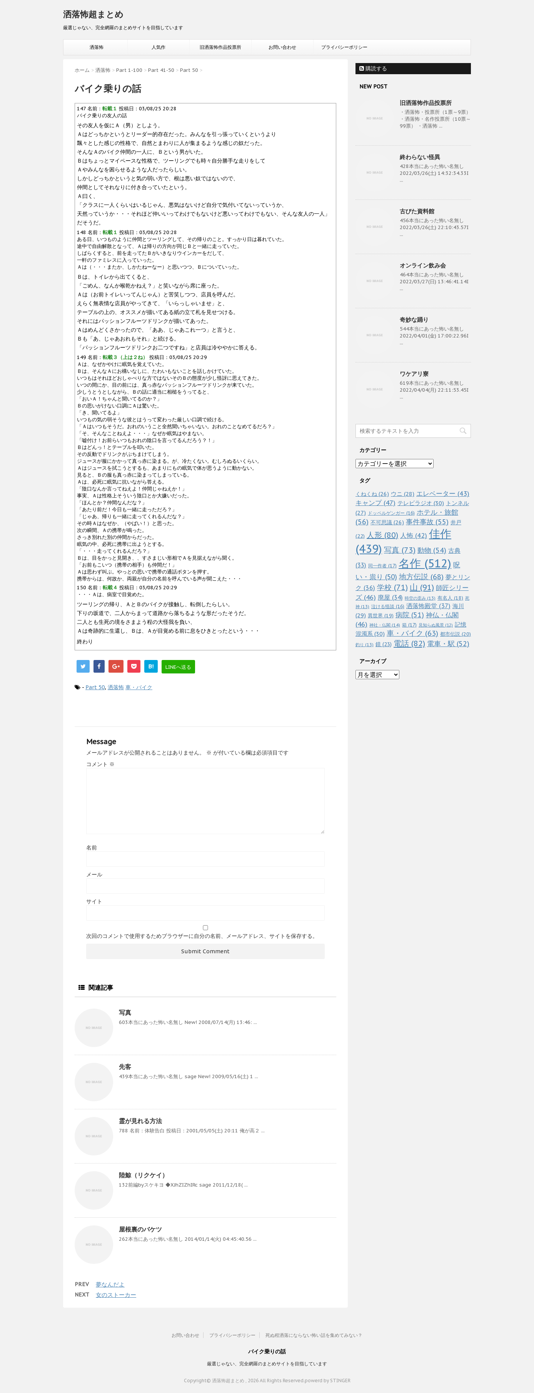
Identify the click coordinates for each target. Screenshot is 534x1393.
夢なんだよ (110, 1284)
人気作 (158, 47)
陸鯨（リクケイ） (143, 1175)
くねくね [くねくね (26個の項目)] (372, 493)
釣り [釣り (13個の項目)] (364, 644)
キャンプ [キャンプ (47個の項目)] (375, 502)
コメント (100, 764)
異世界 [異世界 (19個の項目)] (381, 615)
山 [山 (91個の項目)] (422, 587)
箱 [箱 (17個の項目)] (409, 625)
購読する (373, 68)
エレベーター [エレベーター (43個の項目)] (442, 493)
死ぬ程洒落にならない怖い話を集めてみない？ (313, 1335)
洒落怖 (96, 47)
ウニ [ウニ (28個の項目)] (402, 493)
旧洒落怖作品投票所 (220, 47)
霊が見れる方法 (140, 1121)
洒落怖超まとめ (93, 14)
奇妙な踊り (414, 319)
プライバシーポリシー (344, 47)
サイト (94, 901)
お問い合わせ (282, 47)
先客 (125, 1067)
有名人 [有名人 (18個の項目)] (450, 598)
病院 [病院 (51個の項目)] (409, 614)
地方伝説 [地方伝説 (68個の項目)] (421, 576)
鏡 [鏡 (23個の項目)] (383, 644)
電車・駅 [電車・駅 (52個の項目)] (448, 643)
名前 (91, 847)
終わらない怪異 (420, 157)
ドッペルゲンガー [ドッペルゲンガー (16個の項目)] (391, 513)
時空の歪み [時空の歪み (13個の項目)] (420, 598)
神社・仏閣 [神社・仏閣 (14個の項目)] (384, 625)
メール (94, 874)
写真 (125, 1012)
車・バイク (138, 687)
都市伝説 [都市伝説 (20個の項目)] (455, 634)
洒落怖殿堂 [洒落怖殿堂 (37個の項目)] (428, 606)
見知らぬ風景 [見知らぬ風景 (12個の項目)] (436, 625)
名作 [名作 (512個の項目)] (425, 563)
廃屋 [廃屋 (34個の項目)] (390, 597)
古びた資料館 (417, 211)
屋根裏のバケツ (140, 1229)
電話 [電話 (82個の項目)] (409, 643)
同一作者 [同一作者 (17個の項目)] (382, 565)
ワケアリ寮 (414, 373)
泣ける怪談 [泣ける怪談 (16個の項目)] (387, 606)
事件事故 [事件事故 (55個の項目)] (427, 521)
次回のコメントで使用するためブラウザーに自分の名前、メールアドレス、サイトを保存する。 (202, 936)
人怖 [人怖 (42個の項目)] (413, 535)
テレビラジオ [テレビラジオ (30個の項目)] (420, 503)
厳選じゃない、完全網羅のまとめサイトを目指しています (267, 1363)
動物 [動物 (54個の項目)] (431, 550)
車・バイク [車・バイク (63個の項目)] (412, 633)
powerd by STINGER (327, 1380)
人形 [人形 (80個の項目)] (382, 535)
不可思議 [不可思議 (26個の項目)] (387, 522)
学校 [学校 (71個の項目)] (392, 587)
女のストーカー (116, 1294)
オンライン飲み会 (423, 265)
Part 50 (95, 687)
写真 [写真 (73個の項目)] (400, 550)
